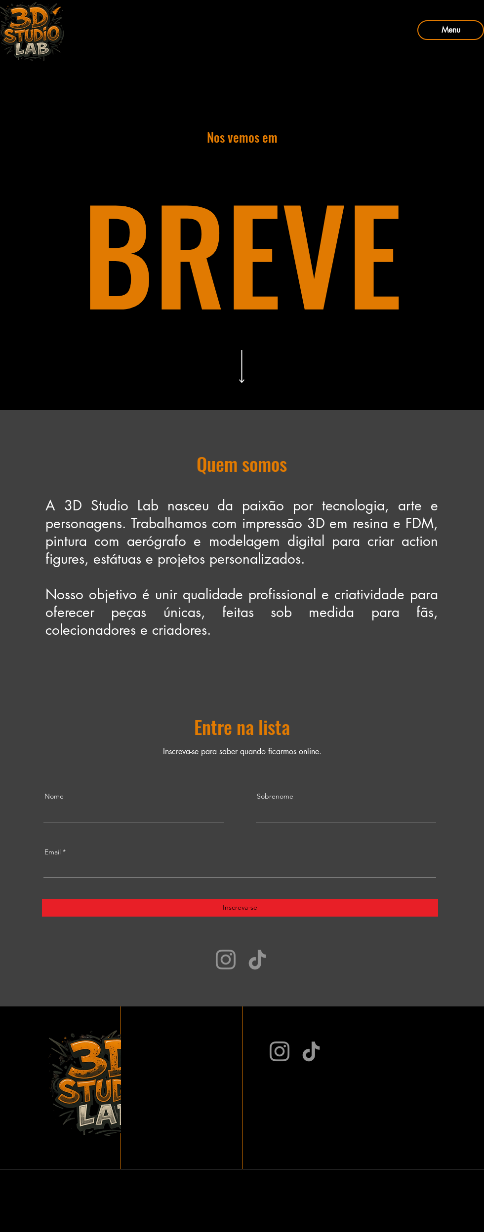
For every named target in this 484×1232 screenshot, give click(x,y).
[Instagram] (225, 959)
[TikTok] (257, 959)
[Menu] (450, 30)
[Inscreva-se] (240, 908)
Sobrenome (275, 796)
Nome (54, 796)
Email (52, 851)
